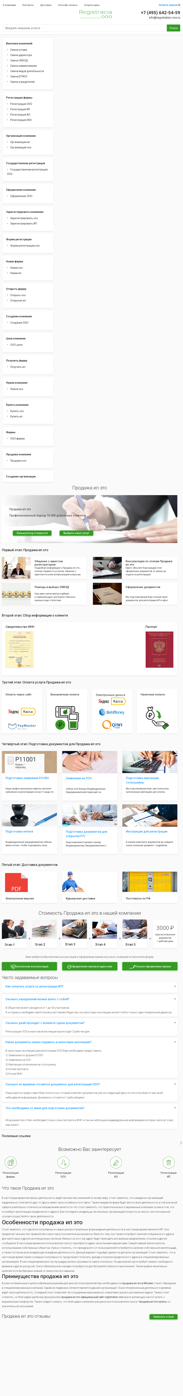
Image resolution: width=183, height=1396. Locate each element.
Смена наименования (23, 65)
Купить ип (16, 416)
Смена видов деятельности (27, 71)
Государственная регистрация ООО (27, 171)
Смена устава (18, 49)
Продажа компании (18, 454)
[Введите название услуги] (85, 28)
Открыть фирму (16, 288)
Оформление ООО (21, 196)
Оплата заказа (169, 5)
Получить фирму (16, 360)
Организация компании (21, 135)
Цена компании (16, 338)
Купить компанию (17, 404)
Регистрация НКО (21, 119)
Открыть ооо (18, 295)
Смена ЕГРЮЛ (18, 76)
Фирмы (10, 432)
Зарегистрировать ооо (24, 218)
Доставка (45, 5)
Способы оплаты (67, 5)
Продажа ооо (18, 460)
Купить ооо (17, 411)
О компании (9, 5)
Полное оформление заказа (150, 967)
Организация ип (20, 142)
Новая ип (15, 273)
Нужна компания (16, 382)
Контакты (28, 5)
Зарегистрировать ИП (23, 223)
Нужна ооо (16, 389)
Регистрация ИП (20, 109)
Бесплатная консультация (29, 966)
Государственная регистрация (25, 163)
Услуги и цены (92, 5)
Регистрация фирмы (19, 97)
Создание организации (21, 476)
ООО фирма (17, 438)
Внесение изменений (19, 43)
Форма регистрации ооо (25, 245)
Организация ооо (20, 147)
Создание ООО (19, 322)
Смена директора (21, 55)
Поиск (173, 28)
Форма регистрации (19, 239)
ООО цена (16, 344)
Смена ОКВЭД (19, 60)
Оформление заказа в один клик (89, 967)
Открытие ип (18, 300)
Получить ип (17, 366)
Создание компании (19, 316)
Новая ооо (16, 267)
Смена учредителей (22, 81)
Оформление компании (21, 189)
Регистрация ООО (21, 103)
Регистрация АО (20, 114)
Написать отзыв (163, 1316)
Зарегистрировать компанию (25, 211)
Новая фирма (14, 261)
